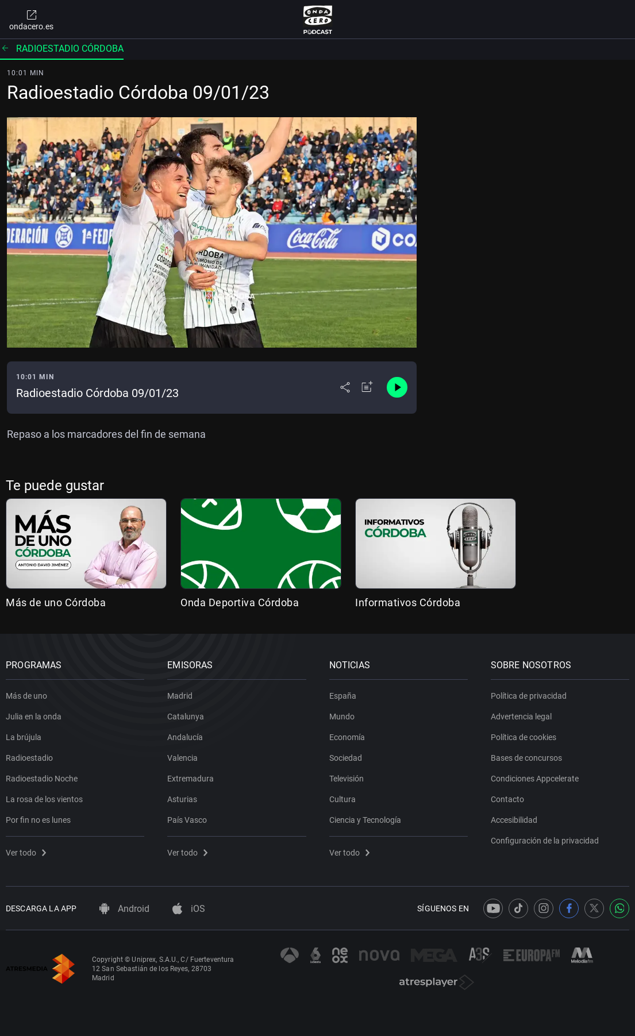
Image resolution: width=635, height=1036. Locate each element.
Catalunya (185, 716)
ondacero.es (31, 19)
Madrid (180, 695)
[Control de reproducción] (397, 387)
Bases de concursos (526, 757)
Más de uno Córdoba (56, 602)
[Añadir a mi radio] (367, 387)
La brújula (23, 737)
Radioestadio (29, 757)
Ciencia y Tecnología (365, 820)
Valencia (182, 757)
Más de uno (26, 695)
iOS (188, 908)
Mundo (342, 716)
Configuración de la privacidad (545, 840)
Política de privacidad (529, 695)
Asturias (182, 799)
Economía (347, 737)
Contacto (507, 799)
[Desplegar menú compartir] (345, 387)
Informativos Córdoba (407, 602)
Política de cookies (523, 737)
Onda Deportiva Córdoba (239, 602)
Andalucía (185, 737)
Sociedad (345, 757)
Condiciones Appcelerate (535, 778)
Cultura (342, 799)
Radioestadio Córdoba (62, 48)
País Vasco (187, 820)
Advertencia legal (521, 716)
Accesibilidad (514, 820)
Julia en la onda (33, 716)
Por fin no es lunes (38, 820)
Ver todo (26, 852)
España (342, 695)
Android (124, 908)
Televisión (346, 778)
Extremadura (190, 778)
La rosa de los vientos (44, 799)
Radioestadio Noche (42, 778)
